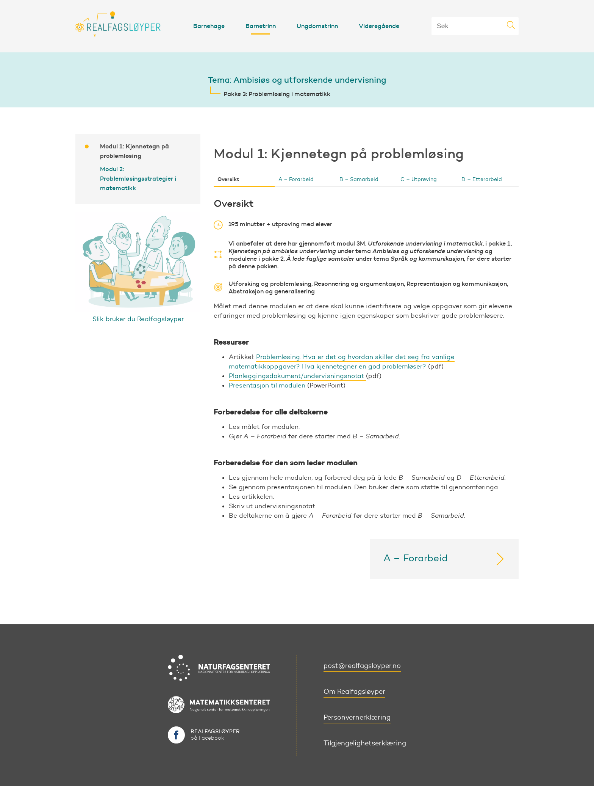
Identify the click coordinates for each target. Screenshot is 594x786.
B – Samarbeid (358, 179)
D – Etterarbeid (481, 179)
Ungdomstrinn (317, 26)
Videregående (379, 26)
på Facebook (215, 734)
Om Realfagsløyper (354, 691)
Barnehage (209, 26)
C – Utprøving (418, 179)
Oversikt (228, 179)
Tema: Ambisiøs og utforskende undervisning (297, 80)
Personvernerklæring (357, 717)
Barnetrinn (260, 26)
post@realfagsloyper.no (362, 666)
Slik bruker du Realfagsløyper (138, 319)
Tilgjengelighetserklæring (365, 743)
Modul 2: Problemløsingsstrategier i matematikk (138, 178)
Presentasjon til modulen (267, 385)
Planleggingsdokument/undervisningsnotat (297, 376)
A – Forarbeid (296, 179)
